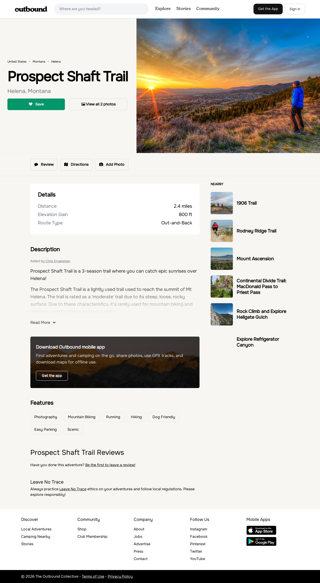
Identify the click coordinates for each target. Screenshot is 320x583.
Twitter (196, 551)
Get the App (268, 8)
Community (207, 9)
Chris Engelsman (57, 261)
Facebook (198, 536)
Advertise (142, 544)
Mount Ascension (255, 259)
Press (138, 551)
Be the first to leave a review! (110, 464)
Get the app (52, 375)
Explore (163, 9)
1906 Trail (247, 203)
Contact (141, 558)
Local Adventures (36, 529)
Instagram (198, 529)
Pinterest (198, 544)
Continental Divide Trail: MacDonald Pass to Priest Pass (261, 286)
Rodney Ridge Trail (256, 231)
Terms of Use (93, 576)
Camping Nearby (35, 536)
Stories (183, 9)
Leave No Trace (72, 489)
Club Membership (92, 536)
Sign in (294, 9)
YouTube (197, 558)
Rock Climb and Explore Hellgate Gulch (261, 314)
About (139, 529)
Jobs (138, 536)
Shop (81, 529)
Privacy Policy (120, 576)
